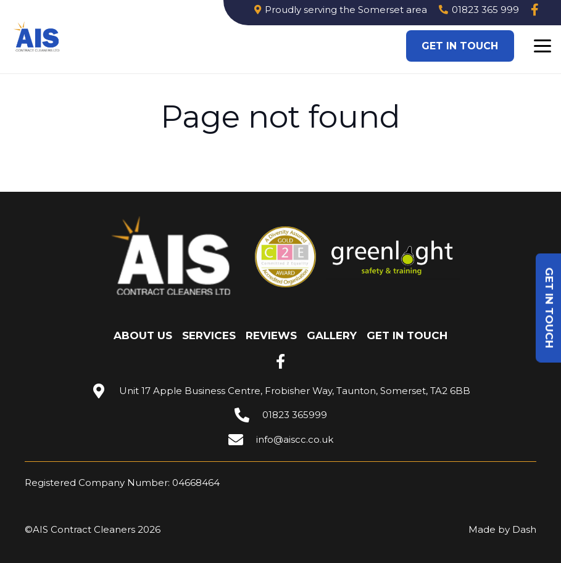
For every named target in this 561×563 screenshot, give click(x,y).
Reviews (271, 335)
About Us (143, 335)
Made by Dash (502, 529)
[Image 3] (37, 37)
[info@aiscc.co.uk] (242, 439)
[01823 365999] (248, 415)
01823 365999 (294, 415)
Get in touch (407, 335)
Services (209, 335)
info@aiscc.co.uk (294, 439)
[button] (542, 46)
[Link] (535, 9)
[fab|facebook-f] (281, 361)
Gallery (332, 335)
